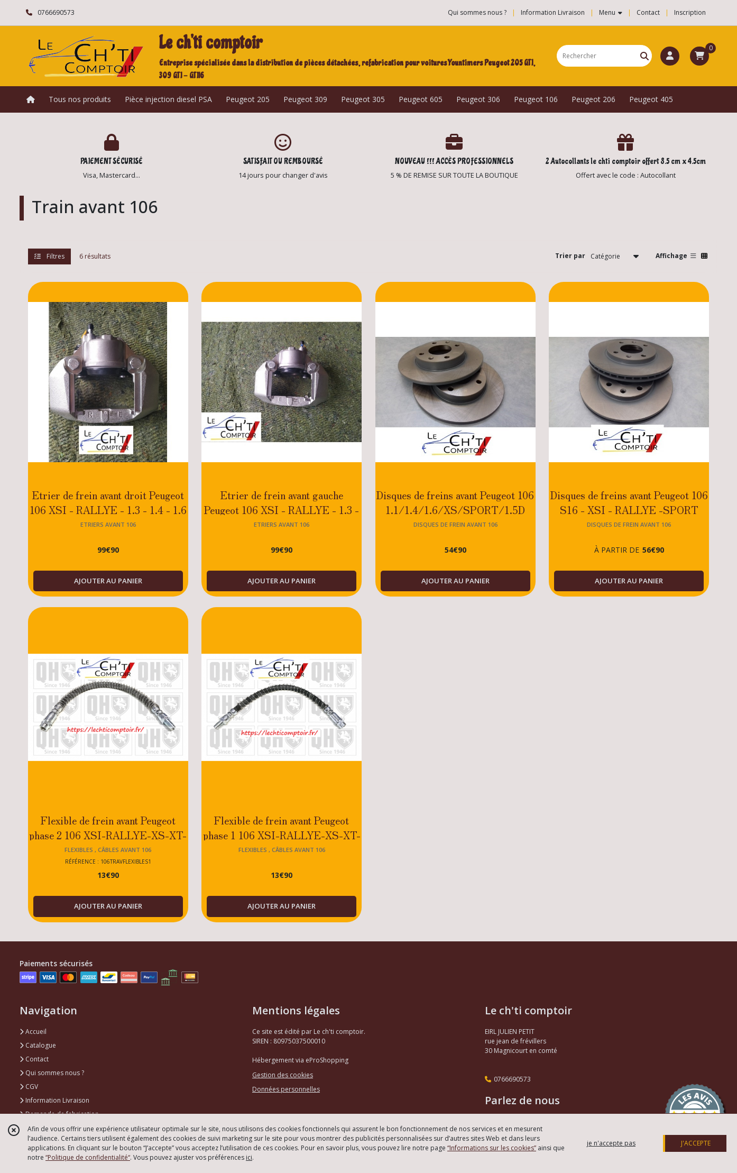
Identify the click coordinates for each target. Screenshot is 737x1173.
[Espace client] (669, 56)
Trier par (570, 255)
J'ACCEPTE (696, 1143)
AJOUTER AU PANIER (108, 580)
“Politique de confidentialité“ (87, 1157)
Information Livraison (54, 1100)
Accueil (33, 1031)
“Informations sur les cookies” (491, 1147)
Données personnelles (286, 1089)
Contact (648, 12)
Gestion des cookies (282, 1074)
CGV (29, 1086)
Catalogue (38, 1045)
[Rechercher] (644, 55)
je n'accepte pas (611, 1143)
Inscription (690, 12)
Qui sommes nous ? (52, 1072)
